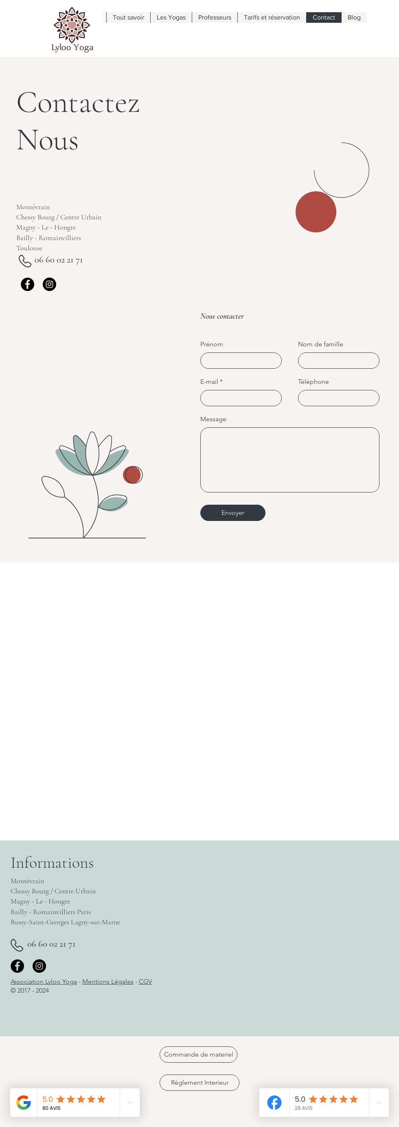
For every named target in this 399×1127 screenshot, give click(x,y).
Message (213, 419)
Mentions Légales (108, 981)
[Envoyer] (232, 513)
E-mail (209, 382)
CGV (145, 981)
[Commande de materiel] (198, 1054)
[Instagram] (49, 284)
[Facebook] (27, 284)
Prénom (211, 344)
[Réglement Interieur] (199, 1082)
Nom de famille (320, 344)
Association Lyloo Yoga (44, 981)
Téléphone (313, 382)
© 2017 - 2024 (30, 990)
